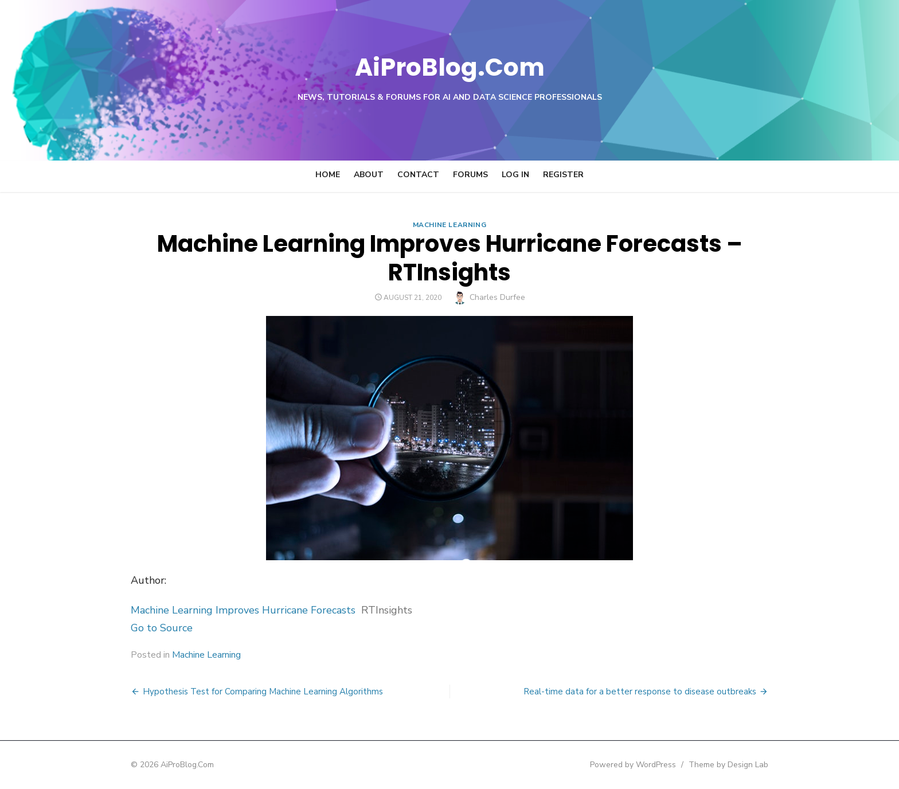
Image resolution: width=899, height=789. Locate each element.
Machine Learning (450, 224)
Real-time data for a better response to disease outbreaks (653, 691)
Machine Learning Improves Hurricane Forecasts (229, 610)
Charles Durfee (497, 297)
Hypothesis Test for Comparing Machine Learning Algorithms (249, 691)
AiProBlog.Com (450, 66)
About (369, 174)
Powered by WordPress (647, 764)
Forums (470, 174)
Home (327, 174)
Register (563, 174)
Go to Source (148, 628)
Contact (418, 174)
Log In (515, 174)
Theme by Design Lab (742, 764)
